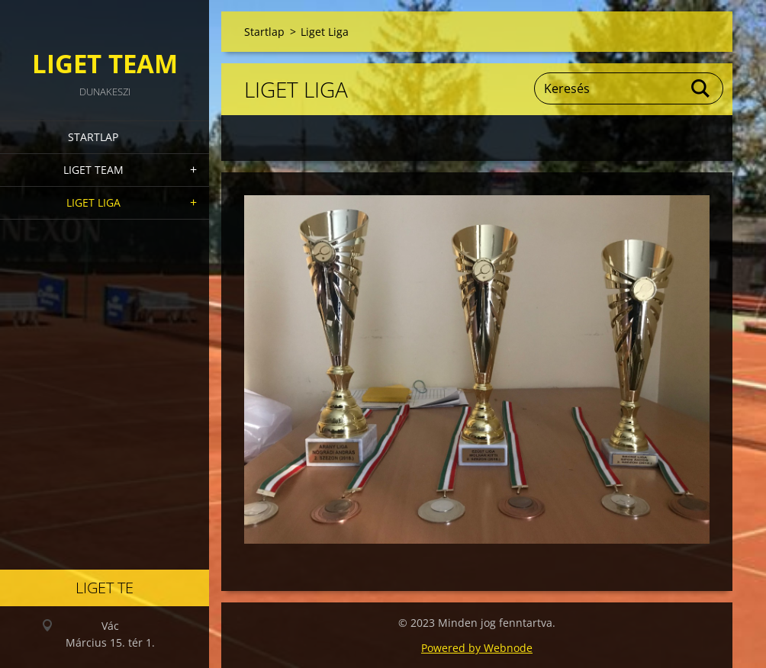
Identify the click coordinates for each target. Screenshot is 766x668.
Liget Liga (93, 202)
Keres (701, 88)
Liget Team (93, 169)
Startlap (93, 137)
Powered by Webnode (477, 648)
